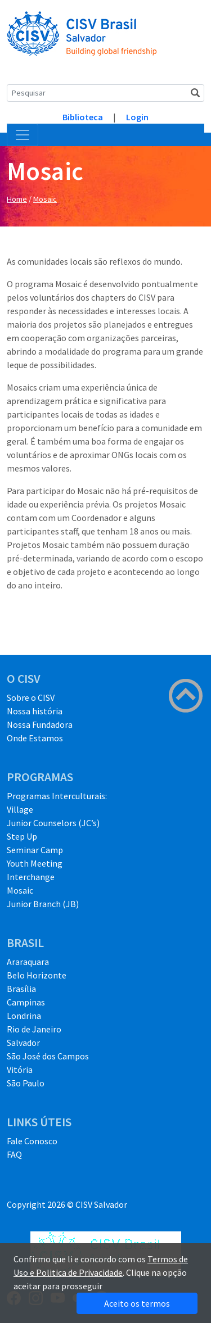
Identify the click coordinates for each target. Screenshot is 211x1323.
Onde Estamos (35, 738)
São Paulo (25, 1083)
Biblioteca (82, 117)
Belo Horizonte (36, 975)
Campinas (26, 1002)
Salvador (23, 1042)
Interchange (31, 876)
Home (17, 199)
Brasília (21, 988)
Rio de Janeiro (34, 1029)
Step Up (22, 836)
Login (137, 117)
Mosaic (45, 199)
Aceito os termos (137, 1303)
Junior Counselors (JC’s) (53, 822)
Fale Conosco (32, 1141)
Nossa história (34, 711)
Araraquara (28, 961)
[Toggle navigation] (22, 135)
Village (20, 809)
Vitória (20, 1069)
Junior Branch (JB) (43, 903)
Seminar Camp (35, 849)
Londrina (24, 1015)
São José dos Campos (48, 1056)
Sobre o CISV (31, 697)
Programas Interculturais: (57, 795)
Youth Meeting (34, 863)
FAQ (14, 1154)
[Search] (105, 93)
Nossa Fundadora (40, 724)
